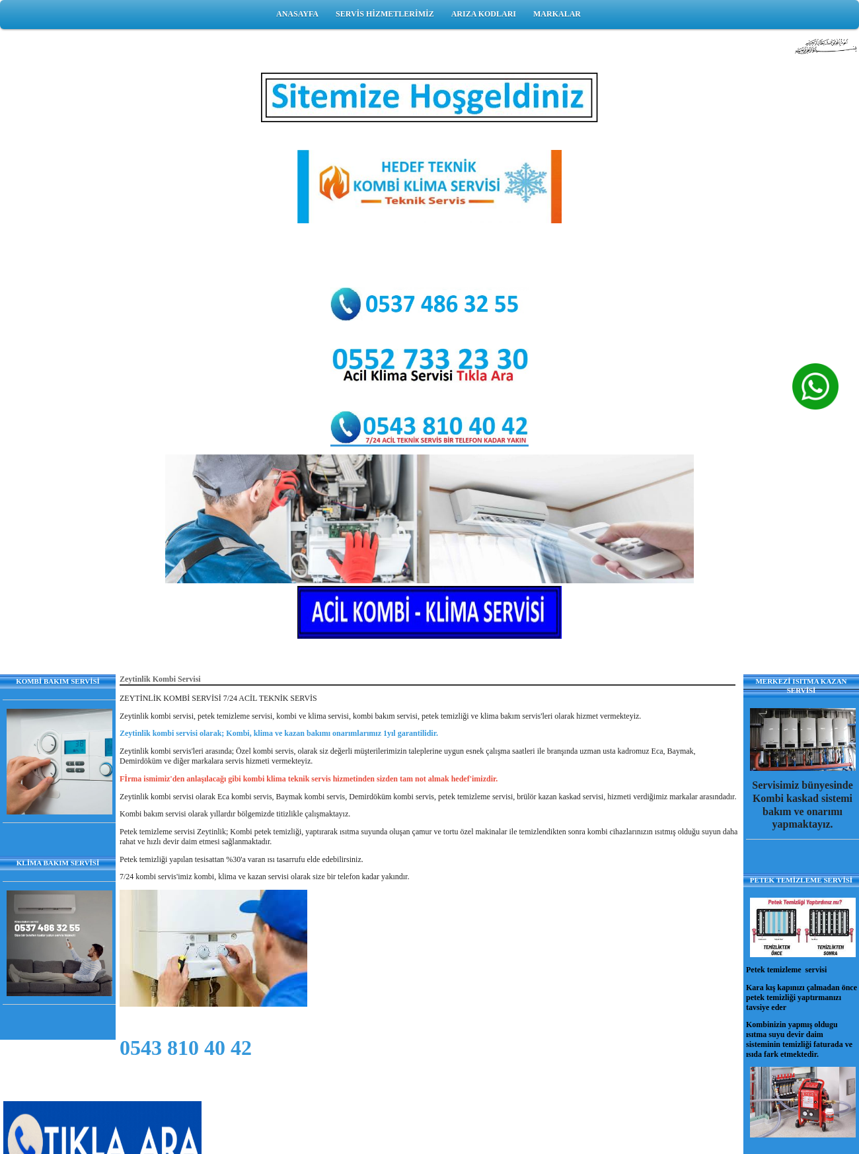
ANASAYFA (297, 13)
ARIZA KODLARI (483, 13)
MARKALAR (557, 13)
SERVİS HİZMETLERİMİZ (385, 13)
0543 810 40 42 (186, 1048)
